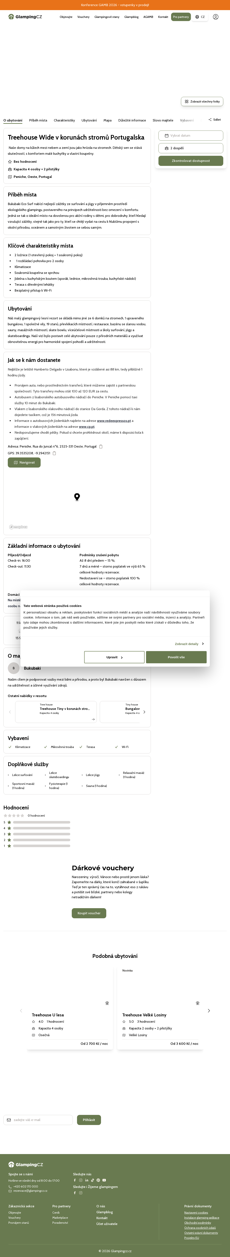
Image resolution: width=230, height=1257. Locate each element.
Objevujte (66, 17)
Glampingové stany (106, 17)
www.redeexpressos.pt (114, 421)
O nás (100, 1206)
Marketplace (60, 1218)
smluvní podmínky (43, 1131)
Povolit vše (176, 657)
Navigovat (24, 462)
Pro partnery (181, 17)
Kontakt (163, 17)
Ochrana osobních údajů (200, 1228)
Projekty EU (191, 1238)
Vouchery (83, 17)
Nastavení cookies (196, 1212)
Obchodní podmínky (197, 1223)
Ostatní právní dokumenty (201, 1233)
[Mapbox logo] (18, 527)
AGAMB (148, 17)
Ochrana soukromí (19, 1131)
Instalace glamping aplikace (201, 1218)
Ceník (56, 1212)
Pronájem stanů (18, 1223)
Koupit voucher (89, 913)
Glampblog (131, 17)
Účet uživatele (106, 1224)
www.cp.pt (86, 427)
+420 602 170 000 (23, 1187)
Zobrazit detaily (186, 643)
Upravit (114, 657)
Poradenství (60, 1223)
